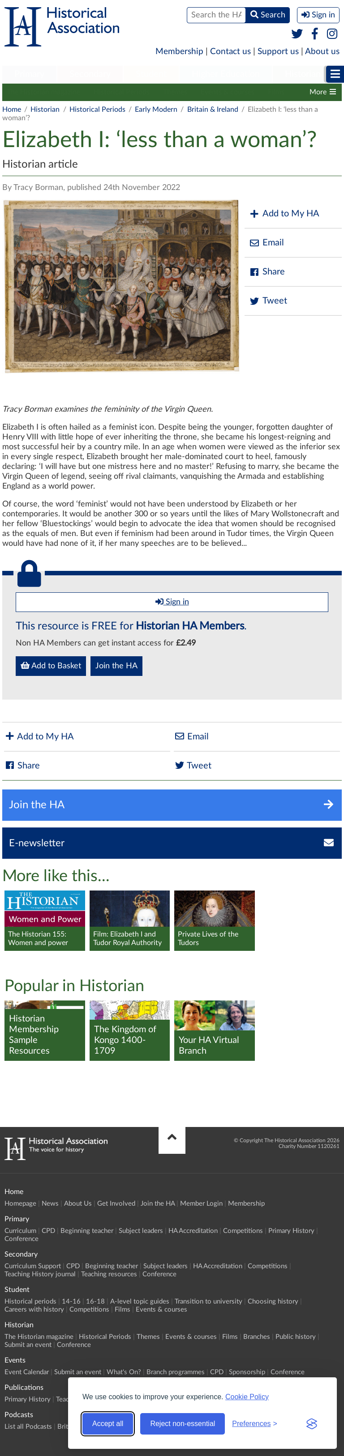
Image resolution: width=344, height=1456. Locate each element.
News (50, 1203)
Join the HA (116, 666)
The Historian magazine (43, 92)
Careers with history (34, 1309)
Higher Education (226, 74)
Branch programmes (175, 1372)
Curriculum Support (32, 1266)
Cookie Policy (247, 1397)
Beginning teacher (86, 1231)
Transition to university (208, 1301)
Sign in (172, 601)
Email (266, 243)
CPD (48, 1231)
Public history (295, 1337)
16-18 (95, 1301)
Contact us (230, 51)
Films (276, 92)
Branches (256, 1337)
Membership (179, 51)
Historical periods (30, 1301)
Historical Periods (122, 92)
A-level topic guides (139, 1301)
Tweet (268, 301)
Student (151, 74)
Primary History (291, 1231)
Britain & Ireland (212, 109)
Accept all (107, 1423)
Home (11, 109)
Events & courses (227, 92)
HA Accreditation (193, 1231)
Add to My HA (284, 214)
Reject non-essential (182, 1423)
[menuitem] (29, 75)
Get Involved (116, 1203)
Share (267, 272)
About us (322, 51)
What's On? (124, 1372)
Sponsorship (247, 1372)
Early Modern (156, 109)
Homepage (20, 1203)
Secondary (90, 74)
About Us (78, 1203)
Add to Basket (51, 665)
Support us (278, 51)
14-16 (71, 1301)
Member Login (201, 1203)
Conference (21, 1239)
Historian (303, 74)
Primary (29, 74)
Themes (175, 92)
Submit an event (28, 1345)
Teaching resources (109, 1274)
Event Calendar (26, 1372)
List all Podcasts (28, 1426)
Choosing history (273, 1301)
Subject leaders (141, 1231)
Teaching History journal (40, 1274)
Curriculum (20, 1231)
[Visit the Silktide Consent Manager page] (311, 1424)
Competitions (243, 1231)
